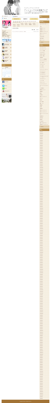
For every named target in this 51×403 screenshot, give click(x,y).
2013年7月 (41, 257)
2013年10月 (41, 252)
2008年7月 (41, 359)
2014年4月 (41, 242)
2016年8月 (41, 194)
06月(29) (18, 24)
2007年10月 (41, 374)
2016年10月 (41, 191)
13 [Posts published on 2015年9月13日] (10, 71)
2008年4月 (41, 364)
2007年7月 (41, 379)
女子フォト (41, 98)
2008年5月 (41, 362)
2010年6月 (41, 320)
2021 (13, 21)
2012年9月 (41, 274)
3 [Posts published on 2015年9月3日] (6, 69)
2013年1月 (41, 267)
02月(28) (26, 23)
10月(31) (34, 24)
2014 (27, 21)
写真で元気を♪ (42, 38)
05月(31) (14, 24)
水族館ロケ (41, 108)
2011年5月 (41, 301)
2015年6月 (41, 218)
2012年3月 (41, 284)
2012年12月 (41, 269)
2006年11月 (41, 393)
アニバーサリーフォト (43, 47)
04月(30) (34, 23)
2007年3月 (41, 386)
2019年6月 (41, 152)
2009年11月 (41, 332)
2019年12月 (41, 150)
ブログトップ (7, 16)
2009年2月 (41, 347)
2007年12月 (41, 371)
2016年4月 (41, 201)
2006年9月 (41, 396)
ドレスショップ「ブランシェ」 (44, 69)
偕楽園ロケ (41, 91)
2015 (25, 21)
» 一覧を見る (41, 126)
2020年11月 (41, 133)
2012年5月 (41, 281)
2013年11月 (41, 250)
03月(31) (30, 23)
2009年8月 (41, 337)
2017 (21, 21)
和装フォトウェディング (43, 96)
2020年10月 (41, 135)
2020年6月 (41, 140)
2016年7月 (41, 196)
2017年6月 (41, 177)
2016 (23, 21)
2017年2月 (41, 184)
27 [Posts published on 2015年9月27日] (10, 73)
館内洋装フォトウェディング (44, 31)
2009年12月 (41, 330)
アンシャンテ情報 (42, 50)
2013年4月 (41, 262)
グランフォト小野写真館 (43, 59)
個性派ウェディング (42, 89)
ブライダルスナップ (42, 78)
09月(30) (30, 24)
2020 (15, 21)
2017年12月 (41, 167)
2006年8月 (41, 398)
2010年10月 (41, 313)
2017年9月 (41, 172)
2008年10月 (41, 354)
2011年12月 (41, 289)
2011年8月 (41, 296)
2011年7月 (41, 298)
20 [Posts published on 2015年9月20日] (10, 72)
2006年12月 (41, 391)
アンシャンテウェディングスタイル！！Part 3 (19, 31)
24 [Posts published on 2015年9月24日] (6, 73)
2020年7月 (41, 138)
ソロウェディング (42, 64)
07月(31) (22, 24)
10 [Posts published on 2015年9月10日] (6, 71)
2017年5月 (41, 179)
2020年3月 (41, 145)
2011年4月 (41, 303)
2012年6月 (41, 279)
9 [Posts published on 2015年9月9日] (5, 71)
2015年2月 (41, 225)
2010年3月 (41, 325)
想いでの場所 (42, 101)
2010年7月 (41, 318)
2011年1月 (41, 308)
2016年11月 (41, 189)
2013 (29, 21)
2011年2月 (41, 306)
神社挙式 (41, 119)
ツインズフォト (42, 67)
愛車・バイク (42, 103)
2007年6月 (41, 381)
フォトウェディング (42, 74)
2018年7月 (41, 157)
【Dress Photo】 (42, 36)
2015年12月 (41, 208)
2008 (15, 22)
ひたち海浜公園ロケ (42, 72)
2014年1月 (41, 247)
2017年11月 (41, 169)
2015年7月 (41, 216)
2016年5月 (41, 199)
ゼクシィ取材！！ (42, 62)
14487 (41, 26)
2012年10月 (41, 272)
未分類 (41, 106)
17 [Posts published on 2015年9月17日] (6, 72)
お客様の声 (41, 57)
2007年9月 (41, 376)
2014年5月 (41, 240)
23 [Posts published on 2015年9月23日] (5, 73)
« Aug (4, 76)
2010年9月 (41, 315)
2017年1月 (41, 186)
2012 (31, 21)
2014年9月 (41, 233)
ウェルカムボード (42, 52)
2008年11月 (41, 352)
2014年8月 (41, 235)
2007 (17, 22)
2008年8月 (41, 357)
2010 (35, 21)
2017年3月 (41, 182)
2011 (33, 21)
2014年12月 (41, 228)
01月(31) (22, 23)
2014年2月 (41, 245)
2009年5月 (41, 342)
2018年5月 (41, 160)
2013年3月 (41, 264)
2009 (13, 22)
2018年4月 (41, 162)
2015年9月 (41, 213)
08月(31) (26, 24)
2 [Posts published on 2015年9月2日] (5, 69)
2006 (19, 22)
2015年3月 (41, 223)
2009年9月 (41, 335)
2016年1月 (41, 206)
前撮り (41, 93)
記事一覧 (7, 18)
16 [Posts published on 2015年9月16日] (5, 72)
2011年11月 (41, 291)
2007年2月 (41, 388)
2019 (17, 21)
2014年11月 (41, 230)
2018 (19, 21)
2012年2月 (41, 286)
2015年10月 (41, 211)
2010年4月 (41, 323)
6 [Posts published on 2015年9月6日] (10, 69)
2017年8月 (41, 174)
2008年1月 (41, 369)
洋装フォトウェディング (43, 33)
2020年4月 (41, 143)
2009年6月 (41, 340)
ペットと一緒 (42, 80)
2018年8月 (41, 155)
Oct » (9, 76)
